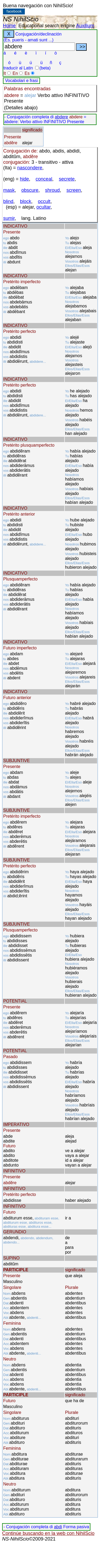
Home (9, 25)
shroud (52, 190)
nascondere (29, 167)
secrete (67, 179)
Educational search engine (46, 25)
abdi (58, 1526)
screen (73, 190)
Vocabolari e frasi (21, 80)
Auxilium (85, 25)
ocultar (44, 207)
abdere (61, 117)
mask (9, 190)
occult (44, 201)
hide (24, 179)
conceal (44, 179)
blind (8, 201)
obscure (29, 190)
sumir (9, 218)
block (25, 201)
